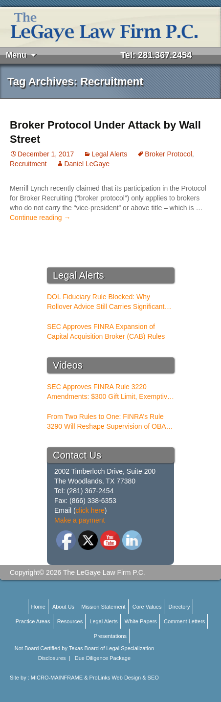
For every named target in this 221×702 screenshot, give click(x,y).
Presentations (110, 636)
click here (90, 510)
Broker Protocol (168, 154)
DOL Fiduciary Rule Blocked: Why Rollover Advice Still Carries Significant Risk (105, 302)
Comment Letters (184, 621)
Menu (16, 55)
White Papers (141, 621)
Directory (179, 607)
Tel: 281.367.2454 (156, 55)
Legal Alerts (109, 154)
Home (38, 607)
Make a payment (79, 520)
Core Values (147, 607)
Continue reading (40, 217)
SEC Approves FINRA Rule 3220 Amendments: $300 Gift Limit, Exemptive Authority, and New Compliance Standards (109, 392)
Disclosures (52, 658)
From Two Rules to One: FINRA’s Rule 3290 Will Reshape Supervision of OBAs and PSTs (108, 422)
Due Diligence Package (103, 658)
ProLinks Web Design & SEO (124, 677)
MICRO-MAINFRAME (57, 677)
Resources (70, 621)
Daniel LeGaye (87, 164)
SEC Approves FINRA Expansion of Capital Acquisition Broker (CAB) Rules (106, 331)
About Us (63, 607)
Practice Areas (33, 621)
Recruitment (28, 164)
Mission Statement (103, 607)
